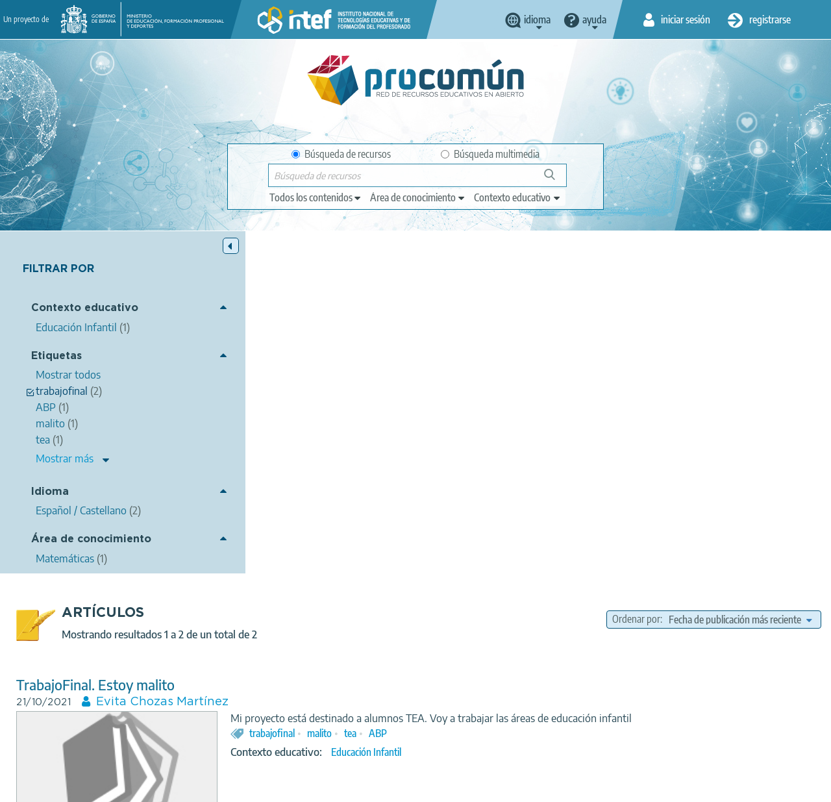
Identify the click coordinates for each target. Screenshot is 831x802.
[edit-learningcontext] (517, 197)
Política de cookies (324, 786)
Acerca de (87, 786)
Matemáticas (574, 586)
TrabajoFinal (261, 519)
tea (558, 405)
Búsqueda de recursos (341, 153)
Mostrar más (64, 459)
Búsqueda (556, 179)
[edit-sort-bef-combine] (740, 277)
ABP (586, 405)
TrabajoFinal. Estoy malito (303, 342)
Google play (451, 735)
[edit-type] (316, 197)
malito (527, 405)
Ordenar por (636, 277)
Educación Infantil (574, 424)
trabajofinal (479, 405)
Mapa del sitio (476, 786)
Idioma (50, 492)
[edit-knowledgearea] (418, 197)
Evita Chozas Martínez (370, 360)
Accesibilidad (404, 786)
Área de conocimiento (91, 540)
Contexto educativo (84, 309)
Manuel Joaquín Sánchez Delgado (404, 536)
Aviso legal (146, 786)
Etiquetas (56, 356)
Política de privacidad (227, 786)
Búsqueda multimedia (490, 153)
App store (339, 735)
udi (521, 566)
